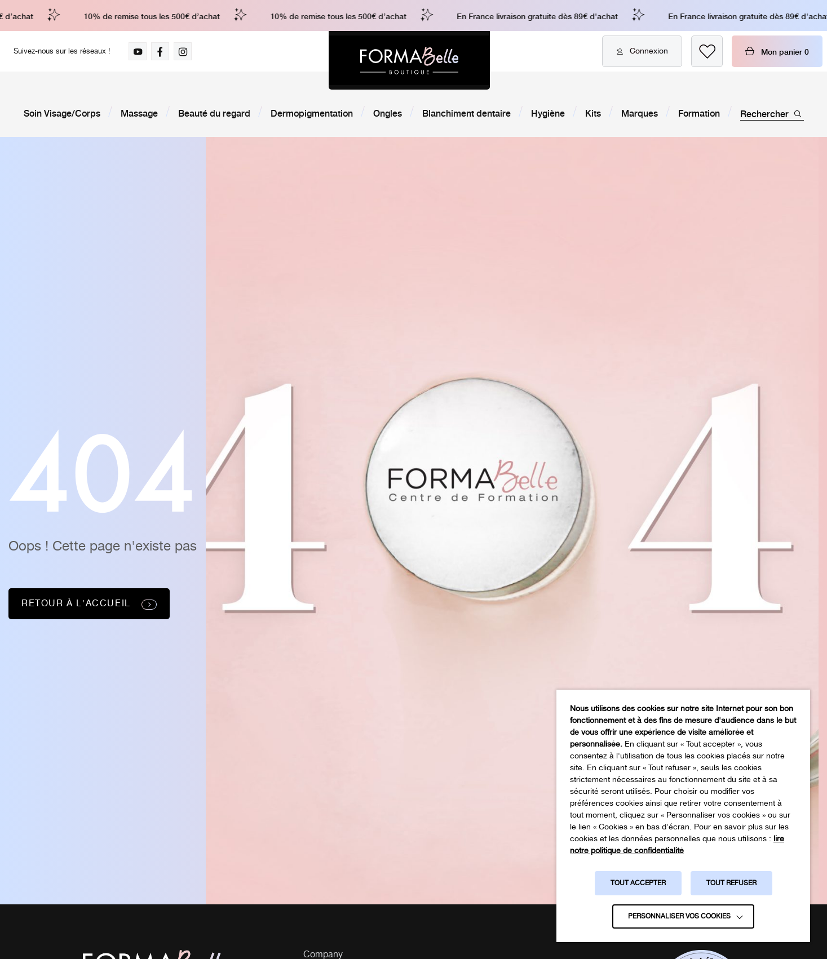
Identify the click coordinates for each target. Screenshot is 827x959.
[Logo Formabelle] (409, 60)
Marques (639, 112)
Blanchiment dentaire (466, 112)
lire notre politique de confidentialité (677, 845)
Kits (593, 112)
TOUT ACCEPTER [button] (638, 883)
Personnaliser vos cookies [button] (679, 916)
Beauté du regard (214, 112)
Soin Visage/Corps (62, 112)
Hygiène (548, 112)
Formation (699, 112)
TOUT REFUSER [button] (731, 883)
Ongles (387, 112)
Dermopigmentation (312, 112)
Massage (139, 112)
